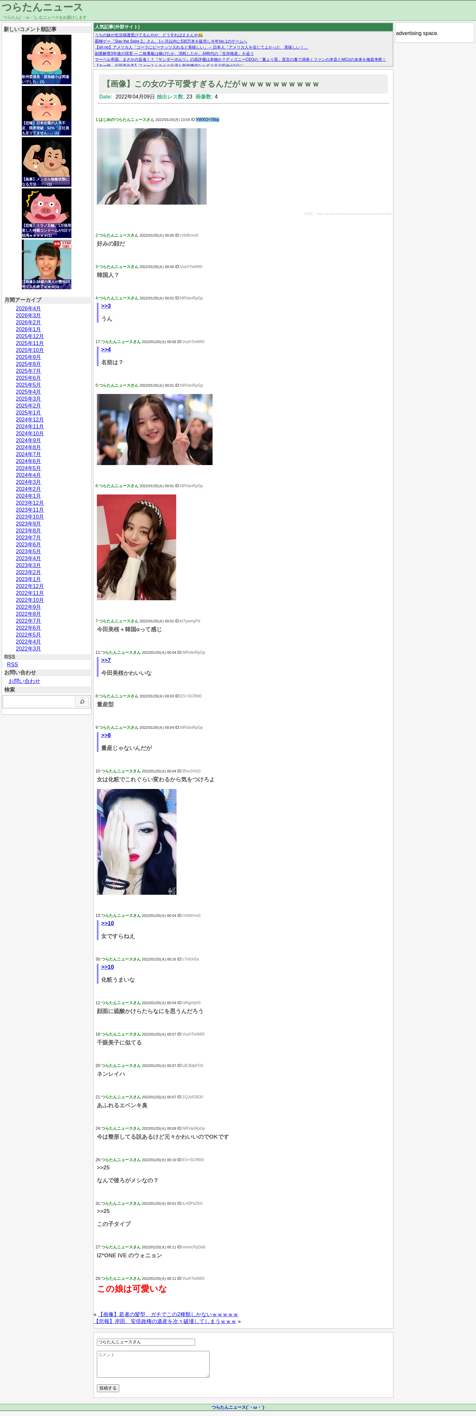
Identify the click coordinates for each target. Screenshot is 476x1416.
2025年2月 (28, 406)
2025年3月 (28, 399)
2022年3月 (28, 648)
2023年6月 (28, 544)
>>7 (106, 660)
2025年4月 (28, 392)
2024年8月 (28, 447)
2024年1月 (28, 496)
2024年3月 (28, 482)
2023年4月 (28, 558)
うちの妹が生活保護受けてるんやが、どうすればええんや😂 (149, 35)
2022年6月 (28, 628)
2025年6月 (28, 378)
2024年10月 (30, 433)
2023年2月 (28, 572)
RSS (12, 664)
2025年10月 (30, 350)
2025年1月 (28, 412)
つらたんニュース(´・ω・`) (238, 1412)
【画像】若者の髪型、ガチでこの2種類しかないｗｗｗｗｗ (168, 1314)
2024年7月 (28, 454)
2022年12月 (30, 586)
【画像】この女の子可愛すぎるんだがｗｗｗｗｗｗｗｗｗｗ (211, 83)
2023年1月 (28, 579)
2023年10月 (30, 517)
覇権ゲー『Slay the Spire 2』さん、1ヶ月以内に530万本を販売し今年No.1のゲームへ (171, 41)
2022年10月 (30, 600)
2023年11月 (30, 510)
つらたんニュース (42, 7)
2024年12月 (30, 419)
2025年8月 (28, 364)
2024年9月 (28, 440)
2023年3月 (28, 565)
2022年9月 (28, 607)
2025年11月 (30, 343)
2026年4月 (28, 308)
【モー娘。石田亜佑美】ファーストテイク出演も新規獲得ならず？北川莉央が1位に (169, 65)
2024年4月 (28, 475)
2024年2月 (28, 489)
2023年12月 (30, 503)
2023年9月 (28, 524)
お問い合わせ (24, 681)
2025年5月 (28, 385)
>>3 (106, 306)
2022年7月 (28, 621)
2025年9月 (28, 357)
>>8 (106, 735)
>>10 (107, 923)
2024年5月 (28, 468)
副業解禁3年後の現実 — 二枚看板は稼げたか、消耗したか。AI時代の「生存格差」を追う (174, 53)
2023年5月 (28, 551)
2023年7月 (28, 537)
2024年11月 (30, 426)
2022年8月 (28, 614)
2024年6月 (28, 461)
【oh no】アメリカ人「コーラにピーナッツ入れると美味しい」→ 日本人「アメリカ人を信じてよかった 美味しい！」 (201, 47)
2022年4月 (28, 642)
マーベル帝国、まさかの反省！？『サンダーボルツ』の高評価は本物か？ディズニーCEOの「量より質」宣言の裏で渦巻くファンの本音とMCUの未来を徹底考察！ (240, 59)
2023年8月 (28, 530)
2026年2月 (28, 322)
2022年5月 (28, 635)
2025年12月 (30, 336)
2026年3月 (28, 315)
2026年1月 (28, 329)
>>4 (106, 349)
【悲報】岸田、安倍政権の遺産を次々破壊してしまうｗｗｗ (165, 1321)
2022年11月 (30, 593)
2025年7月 (28, 371)
